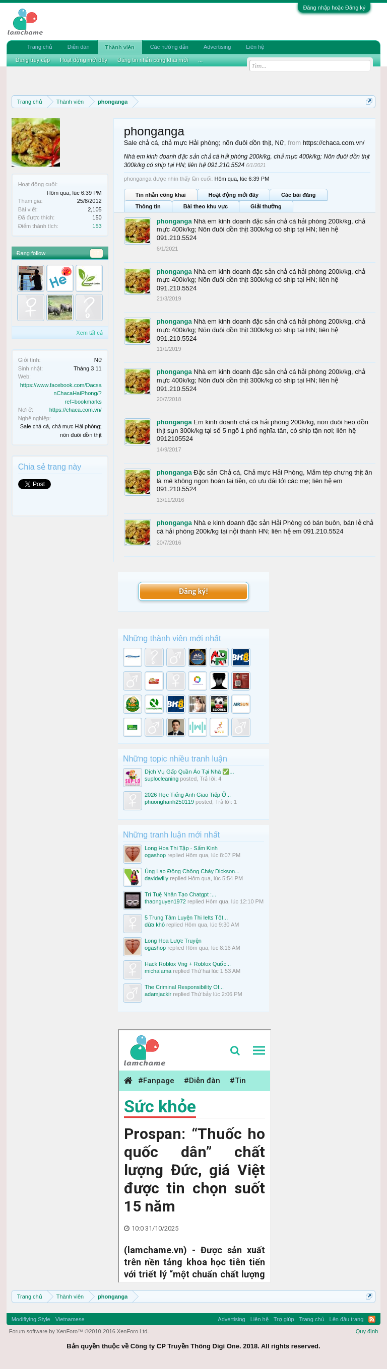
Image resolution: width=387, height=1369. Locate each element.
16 (96, 253)
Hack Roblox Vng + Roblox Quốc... (188, 964)
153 (96, 226)
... (200, 60)
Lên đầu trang (347, 1319)
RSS (371, 1319)
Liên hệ (255, 47)
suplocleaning (161, 779)
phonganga (174, 221)
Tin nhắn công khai (161, 195)
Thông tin (148, 206)
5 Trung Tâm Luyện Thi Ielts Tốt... (186, 918)
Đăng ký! (193, 591)
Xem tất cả (89, 333)
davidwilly (156, 878)
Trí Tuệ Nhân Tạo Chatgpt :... (180, 894)
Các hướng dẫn (169, 47)
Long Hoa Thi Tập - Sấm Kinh (181, 848)
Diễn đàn (79, 47)
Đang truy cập (33, 60)
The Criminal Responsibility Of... (184, 987)
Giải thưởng (266, 206)
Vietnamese (70, 1319)
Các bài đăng (298, 195)
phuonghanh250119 (169, 802)
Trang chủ (39, 47)
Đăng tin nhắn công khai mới (152, 60)
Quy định (367, 1331)
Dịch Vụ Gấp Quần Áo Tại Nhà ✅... (189, 772)
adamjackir (158, 994)
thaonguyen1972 (165, 901)
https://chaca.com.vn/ (75, 410)
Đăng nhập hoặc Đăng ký (334, 8)
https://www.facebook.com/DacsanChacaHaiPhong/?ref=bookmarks (61, 393)
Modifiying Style (31, 1319)
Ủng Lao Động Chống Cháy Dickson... (192, 871)
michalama (158, 971)
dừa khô (155, 925)
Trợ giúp (284, 1319)
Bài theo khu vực (205, 206)
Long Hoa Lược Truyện (173, 941)
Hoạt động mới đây (234, 195)
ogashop (155, 855)
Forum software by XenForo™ (79, 1331)
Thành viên (120, 47)
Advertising (217, 47)
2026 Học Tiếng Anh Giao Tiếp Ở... (188, 795)
